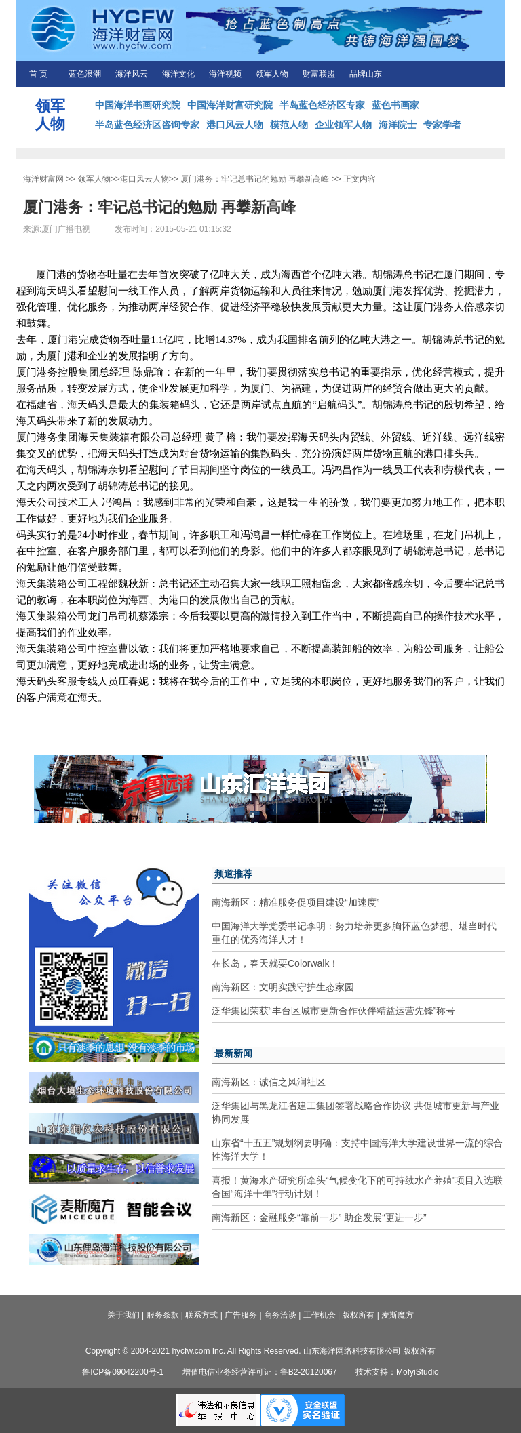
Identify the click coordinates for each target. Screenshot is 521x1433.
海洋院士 (398, 124)
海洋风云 (131, 74)
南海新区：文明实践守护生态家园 (283, 987)
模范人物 (289, 124)
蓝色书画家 (395, 105)
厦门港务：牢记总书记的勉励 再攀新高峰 (254, 179)
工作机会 (319, 1315)
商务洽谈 (280, 1315)
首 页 (38, 74)
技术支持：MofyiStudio (397, 1372)
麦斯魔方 (397, 1315)
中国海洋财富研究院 (230, 105)
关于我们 (123, 1315)
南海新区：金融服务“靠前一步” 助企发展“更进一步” (319, 1217)
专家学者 (442, 124)
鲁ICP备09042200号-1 (122, 1372)
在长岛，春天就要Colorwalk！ (275, 963)
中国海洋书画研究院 (137, 105)
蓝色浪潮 (85, 74)
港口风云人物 (234, 124)
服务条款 (163, 1315)
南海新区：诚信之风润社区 (269, 1081)
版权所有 (358, 1315)
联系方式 (201, 1315)
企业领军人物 (343, 124)
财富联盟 (319, 74)
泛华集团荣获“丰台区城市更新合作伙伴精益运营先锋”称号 (333, 1010)
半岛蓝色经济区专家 (322, 105)
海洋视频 (225, 74)
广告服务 (241, 1315)
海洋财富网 (43, 179)
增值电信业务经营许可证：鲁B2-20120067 (259, 1372)
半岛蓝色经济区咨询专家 (147, 124)
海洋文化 (178, 74)
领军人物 (272, 74)
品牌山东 (365, 74)
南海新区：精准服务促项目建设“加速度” (295, 902)
